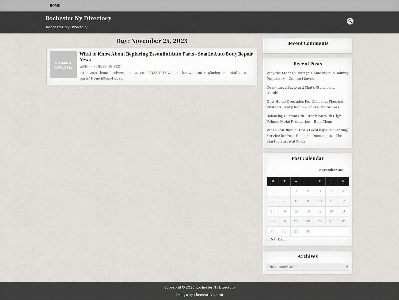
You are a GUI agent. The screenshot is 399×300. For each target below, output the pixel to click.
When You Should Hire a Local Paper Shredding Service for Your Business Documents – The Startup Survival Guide (307, 135)
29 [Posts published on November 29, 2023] (296, 231)
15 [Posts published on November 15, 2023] (296, 211)
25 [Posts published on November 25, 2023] (331, 221)
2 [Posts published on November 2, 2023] (308, 191)
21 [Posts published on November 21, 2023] (284, 221)
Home (55, 5)
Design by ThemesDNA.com (199, 295)
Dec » (282, 239)
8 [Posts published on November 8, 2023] (296, 201)
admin (84, 66)
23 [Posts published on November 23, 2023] (308, 221)
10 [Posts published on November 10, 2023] (320, 201)
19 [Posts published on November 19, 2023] (343, 211)
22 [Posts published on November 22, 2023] (296, 221)
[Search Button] (350, 21)
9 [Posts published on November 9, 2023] (308, 201)
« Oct (271, 239)
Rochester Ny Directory (79, 18)
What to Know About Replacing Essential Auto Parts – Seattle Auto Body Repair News (166, 57)
